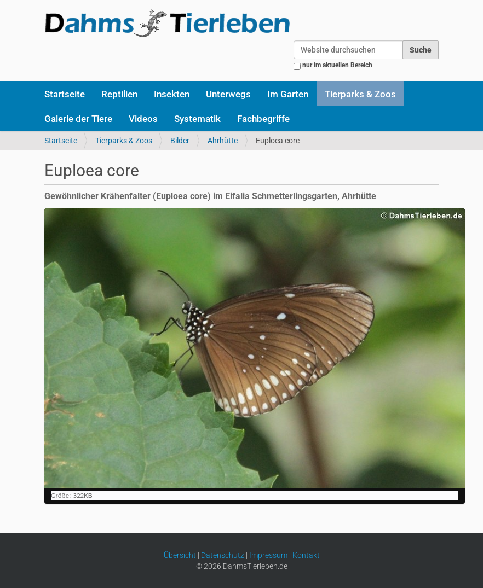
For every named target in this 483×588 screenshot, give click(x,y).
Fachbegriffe (263, 118)
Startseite (64, 94)
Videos (143, 118)
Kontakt (306, 555)
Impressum (268, 555)
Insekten (171, 94)
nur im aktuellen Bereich (337, 65)
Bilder (179, 140)
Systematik (197, 118)
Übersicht (180, 555)
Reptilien (119, 94)
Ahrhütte (223, 140)
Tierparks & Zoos (360, 94)
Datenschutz (222, 555)
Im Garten (287, 94)
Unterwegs (228, 94)
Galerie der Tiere (78, 118)
